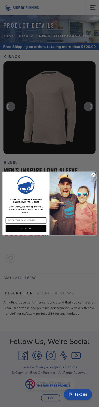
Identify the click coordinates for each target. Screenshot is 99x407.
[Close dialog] (93, 175)
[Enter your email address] (26, 220)
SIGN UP (26, 228)
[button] (26, 185)
